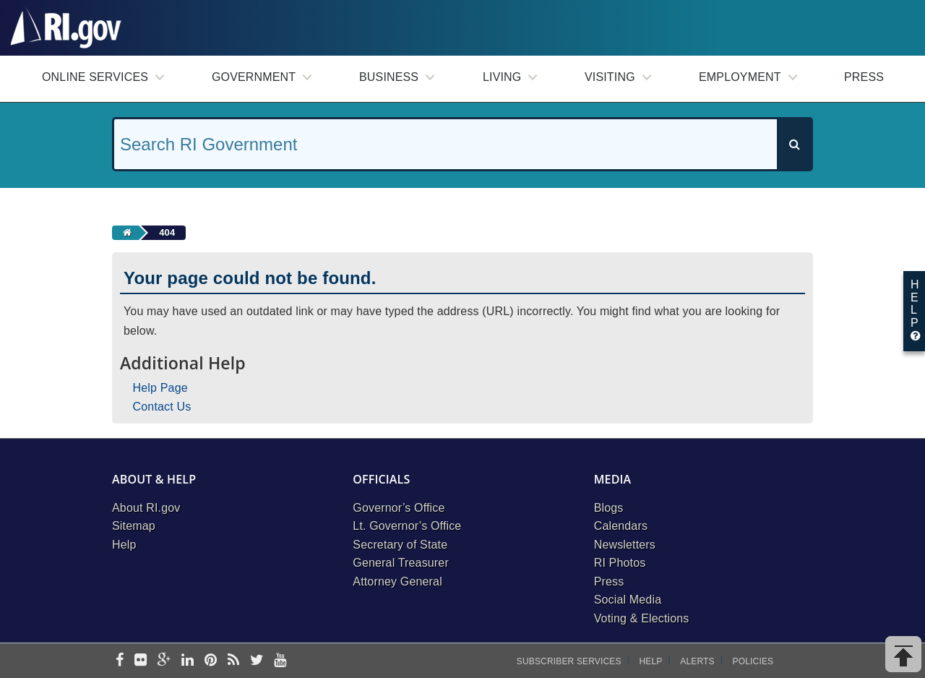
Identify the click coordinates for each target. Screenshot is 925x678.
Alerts (697, 661)
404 (167, 232)
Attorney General (397, 581)
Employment (740, 77)
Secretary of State (400, 544)
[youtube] (280, 661)
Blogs (609, 508)
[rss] (233, 661)
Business (388, 77)
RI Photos (620, 563)
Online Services (95, 77)
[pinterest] (211, 661)
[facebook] (120, 661)
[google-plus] (164, 661)
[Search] (794, 144)
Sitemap (133, 526)
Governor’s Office (398, 508)
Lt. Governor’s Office (407, 526)
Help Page (160, 388)
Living (502, 77)
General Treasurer (401, 563)
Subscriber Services (569, 661)
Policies (753, 661)
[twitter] (257, 661)
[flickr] (140, 661)
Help (124, 544)
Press (864, 77)
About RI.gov (146, 508)
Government (254, 77)
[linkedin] (187, 661)
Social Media (628, 599)
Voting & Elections (641, 618)
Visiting (610, 77)
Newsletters (624, 544)
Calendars (621, 526)
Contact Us (162, 406)
